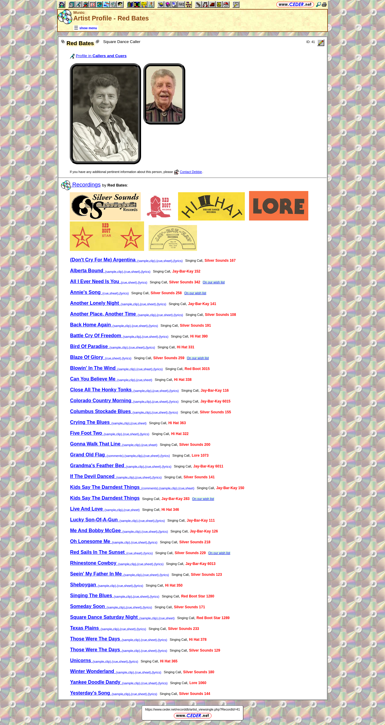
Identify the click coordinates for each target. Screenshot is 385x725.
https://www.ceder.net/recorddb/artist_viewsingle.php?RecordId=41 (192, 709)
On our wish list (214, 282)
